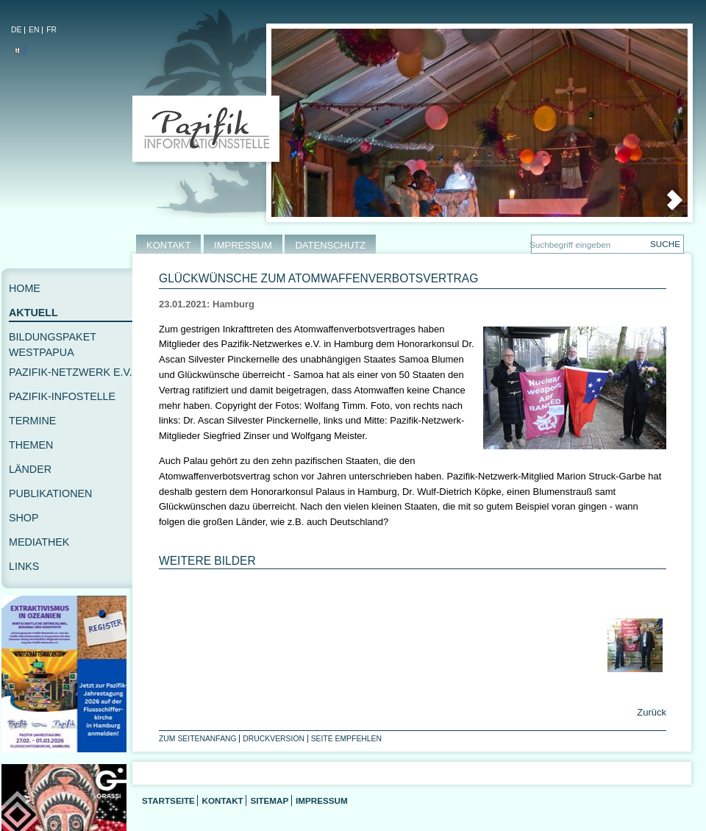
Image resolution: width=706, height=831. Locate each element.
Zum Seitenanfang (198, 739)
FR (51, 30)
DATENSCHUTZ (330, 245)
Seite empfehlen (346, 739)
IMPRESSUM (243, 245)
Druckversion (273, 739)
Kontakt (222, 800)
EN (34, 30)
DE (16, 30)
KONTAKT (168, 245)
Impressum (322, 800)
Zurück (650, 712)
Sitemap (269, 800)
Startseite (168, 800)
